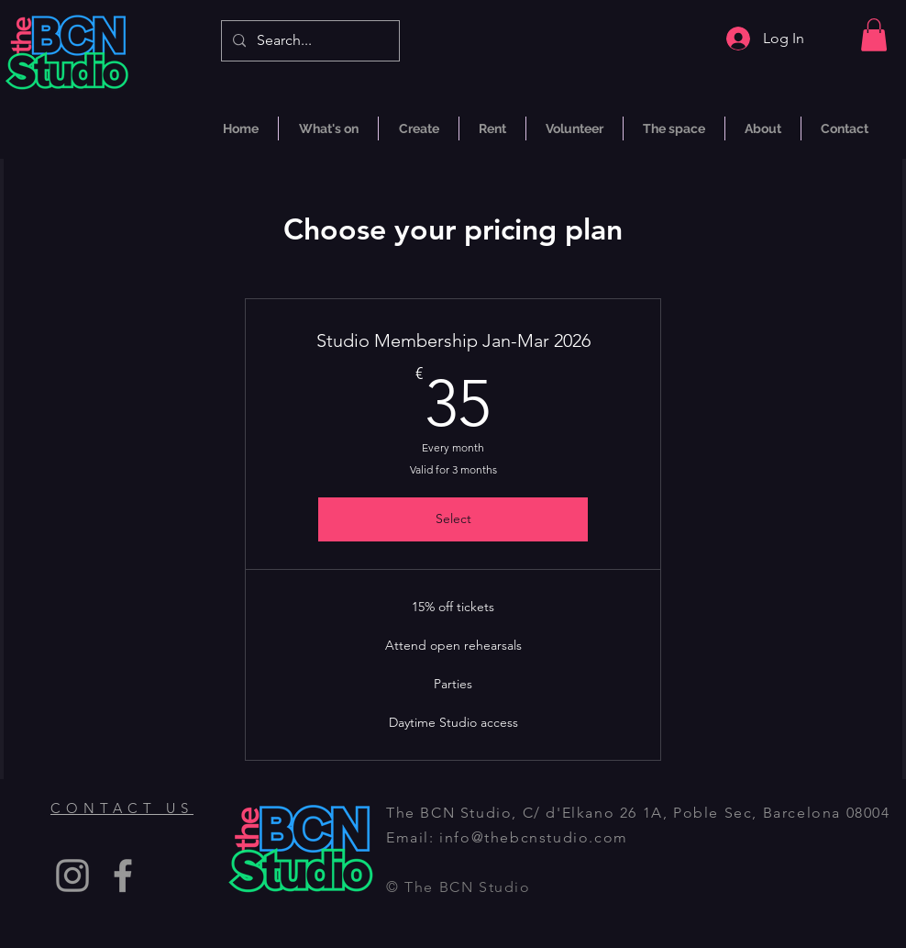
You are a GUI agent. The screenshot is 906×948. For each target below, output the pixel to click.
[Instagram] (72, 875)
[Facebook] (123, 875)
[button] (874, 34)
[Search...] (308, 41)
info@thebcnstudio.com (533, 837)
